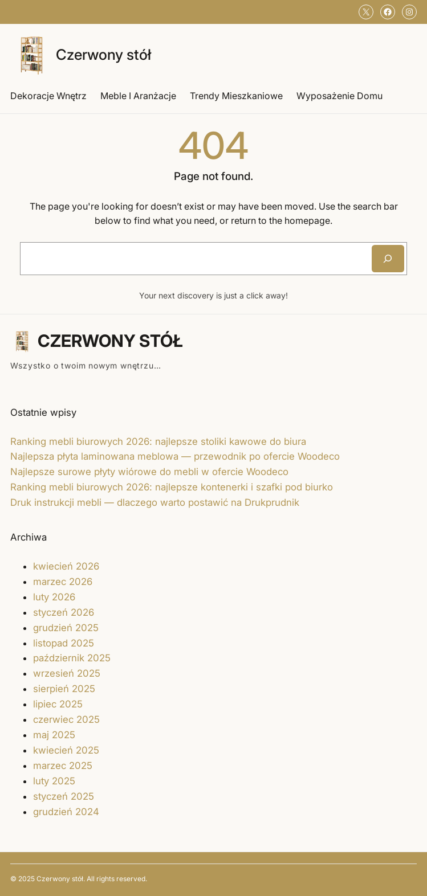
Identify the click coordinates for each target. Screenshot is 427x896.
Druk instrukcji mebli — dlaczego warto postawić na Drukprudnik (154, 502)
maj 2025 (54, 734)
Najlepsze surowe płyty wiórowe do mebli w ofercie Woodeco (149, 471)
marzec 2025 (62, 765)
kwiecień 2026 (66, 566)
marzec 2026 (62, 581)
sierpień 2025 (64, 688)
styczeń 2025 (63, 796)
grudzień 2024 (66, 811)
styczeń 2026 (63, 612)
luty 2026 (54, 597)
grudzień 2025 (66, 627)
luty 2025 (54, 781)
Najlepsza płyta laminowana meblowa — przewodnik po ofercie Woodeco (175, 456)
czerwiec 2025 (66, 719)
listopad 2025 (63, 643)
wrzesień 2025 (66, 673)
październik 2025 (72, 658)
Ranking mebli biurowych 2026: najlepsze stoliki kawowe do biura (158, 441)
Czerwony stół (103, 54)
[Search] (388, 258)
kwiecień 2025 (66, 750)
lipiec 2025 (58, 704)
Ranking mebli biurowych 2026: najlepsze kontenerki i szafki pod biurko (171, 487)
